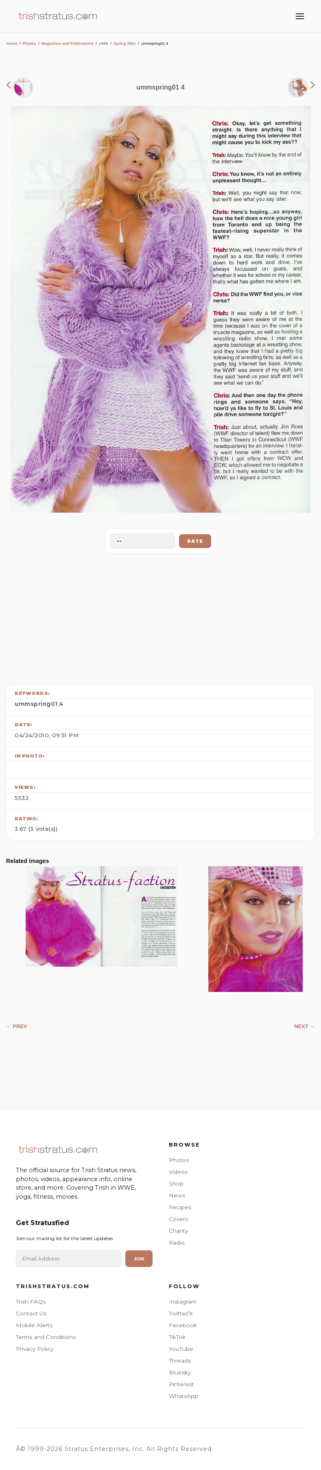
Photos (29, 43)
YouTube (181, 1348)
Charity (178, 1231)
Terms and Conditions (46, 1337)
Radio (177, 1242)
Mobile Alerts (34, 1325)
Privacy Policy (34, 1348)
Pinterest (181, 1384)
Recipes (180, 1207)
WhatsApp (183, 1396)
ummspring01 (36, 704)
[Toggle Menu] (300, 16)
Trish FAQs (31, 1301)
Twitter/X (181, 1313)
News (177, 1195)
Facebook (183, 1325)
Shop (176, 1183)
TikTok (177, 1337)
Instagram (183, 1301)
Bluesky (180, 1372)
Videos (178, 1172)
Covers (178, 1219)
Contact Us (31, 1313)
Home (12, 43)
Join (138, 1258)
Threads (180, 1360)
